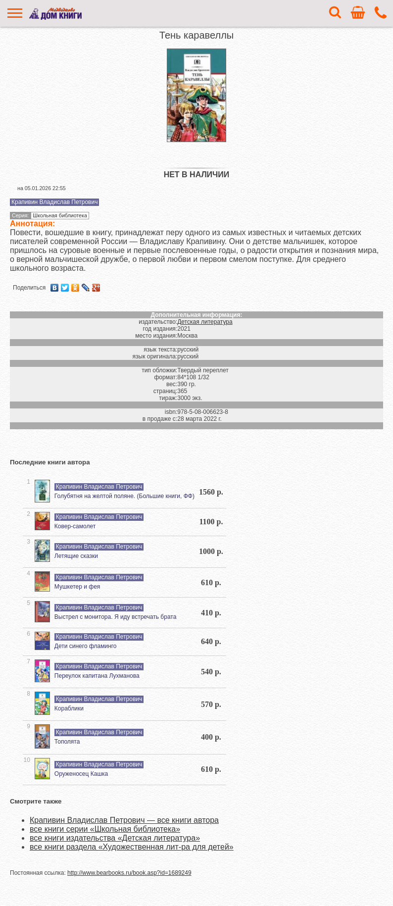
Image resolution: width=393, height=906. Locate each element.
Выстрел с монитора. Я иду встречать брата (115, 616)
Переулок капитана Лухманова (97, 675)
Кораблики (69, 708)
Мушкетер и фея (77, 586)
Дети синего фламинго (85, 646)
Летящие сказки (76, 556)
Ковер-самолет (75, 526)
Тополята (67, 741)
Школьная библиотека (60, 215)
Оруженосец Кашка (81, 773)
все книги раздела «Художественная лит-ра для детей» (132, 847)
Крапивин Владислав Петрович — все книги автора (124, 820)
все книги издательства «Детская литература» (115, 838)
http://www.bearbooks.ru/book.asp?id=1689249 (129, 872)
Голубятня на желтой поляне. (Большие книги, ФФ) (124, 496)
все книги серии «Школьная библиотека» (105, 829)
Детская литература (204, 321)
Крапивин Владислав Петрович (54, 202)
